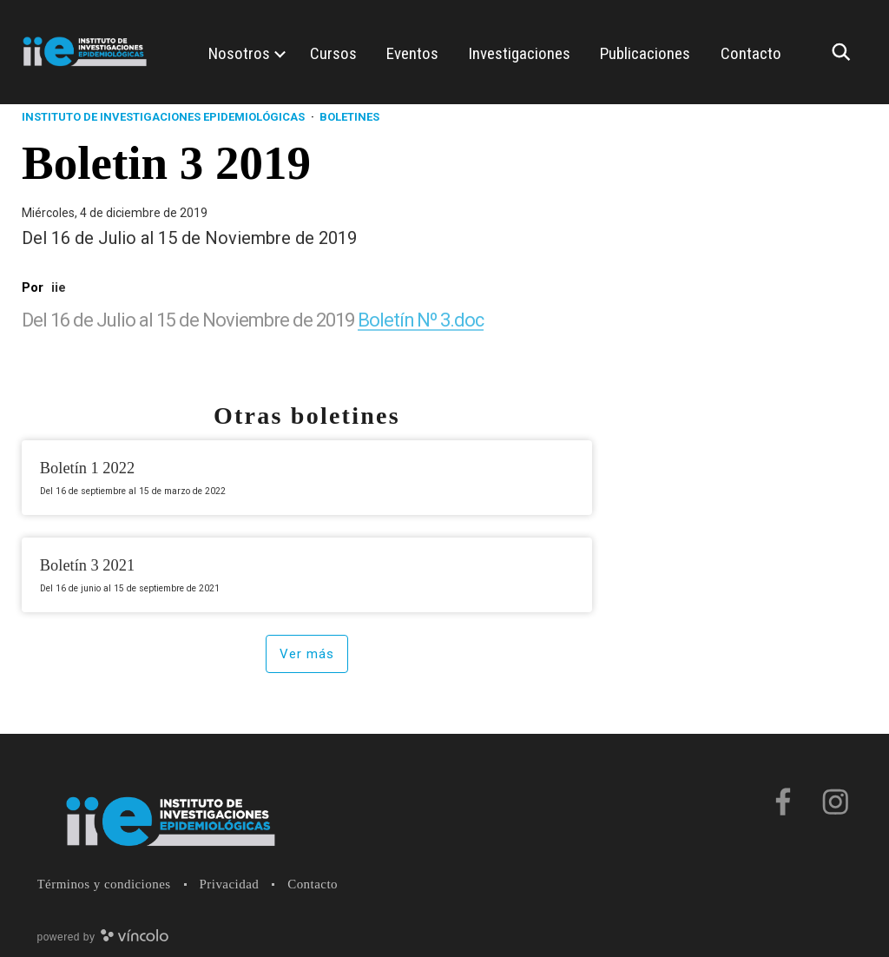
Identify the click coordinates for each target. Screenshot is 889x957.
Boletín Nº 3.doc (421, 320)
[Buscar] (845, 52)
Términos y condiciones (104, 884)
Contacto (312, 884)
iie (58, 287)
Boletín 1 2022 (87, 468)
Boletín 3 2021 (87, 565)
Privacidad (230, 884)
